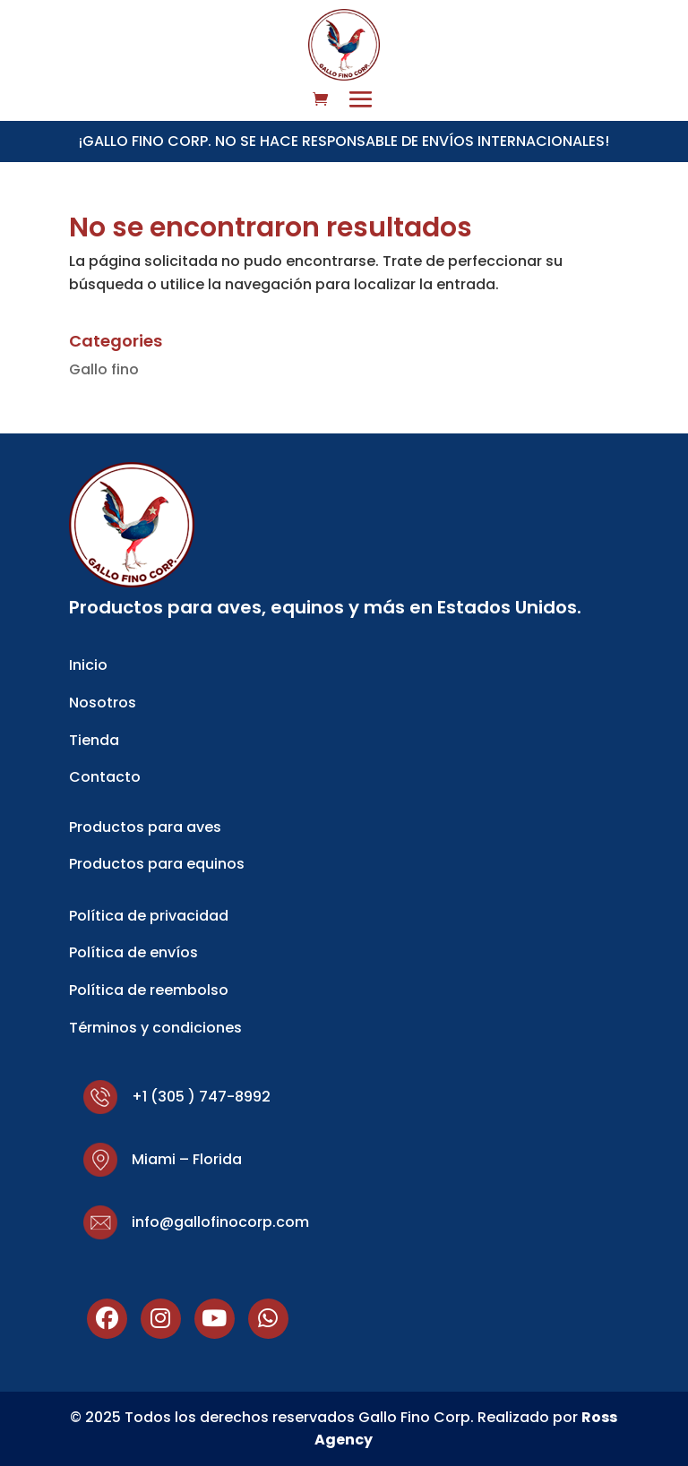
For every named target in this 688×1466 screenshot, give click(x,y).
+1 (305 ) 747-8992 (201, 1096)
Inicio (88, 665)
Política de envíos (133, 952)
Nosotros (102, 702)
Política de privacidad (148, 915)
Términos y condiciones (155, 1027)
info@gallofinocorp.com (220, 1222)
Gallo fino (104, 369)
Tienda (94, 740)
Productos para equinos (157, 863)
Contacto (105, 777)
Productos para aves (145, 827)
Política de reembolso (148, 990)
